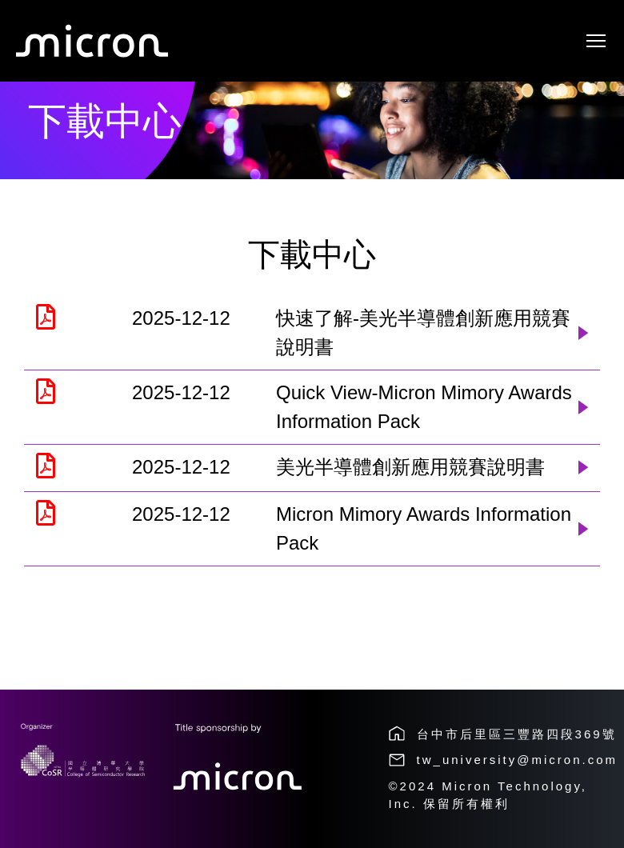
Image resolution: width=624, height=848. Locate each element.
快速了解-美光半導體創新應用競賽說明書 (423, 332)
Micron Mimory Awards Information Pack (423, 528)
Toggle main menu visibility (597, 36)
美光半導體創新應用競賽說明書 (410, 467)
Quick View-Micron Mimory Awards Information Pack (424, 407)
